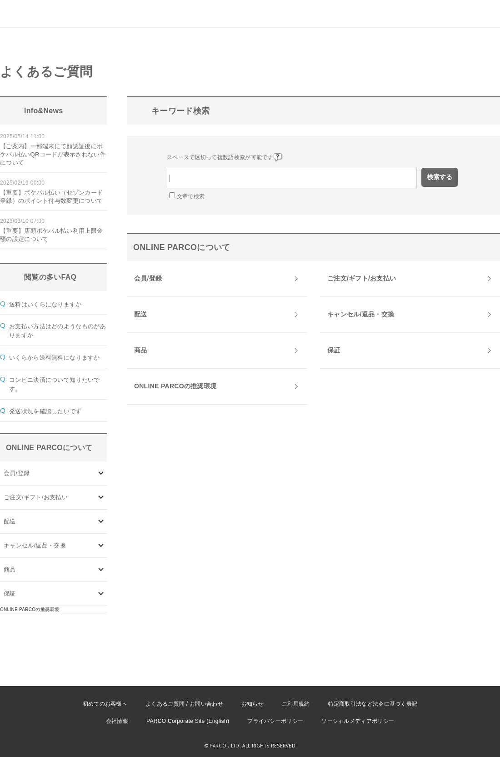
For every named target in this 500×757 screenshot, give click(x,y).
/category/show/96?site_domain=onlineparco (101, 593)
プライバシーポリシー (275, 721)
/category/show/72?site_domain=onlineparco (101, 521)
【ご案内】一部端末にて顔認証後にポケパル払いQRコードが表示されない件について (53, 154)
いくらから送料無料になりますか (54, 357)
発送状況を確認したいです (45, 411)
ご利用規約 (296, 704)
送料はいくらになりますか (45, 304)
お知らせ (252, 704)
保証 (10, 593)
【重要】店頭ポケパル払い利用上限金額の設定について (51, 234)
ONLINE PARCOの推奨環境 (29, 609)
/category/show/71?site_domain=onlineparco (101, 497)
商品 (10, 569)
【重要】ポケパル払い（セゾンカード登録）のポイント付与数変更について (51, 196)
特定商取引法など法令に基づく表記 (373, 704)
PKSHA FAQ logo (450, 742)
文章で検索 (191, 196)
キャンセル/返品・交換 (35, 545)
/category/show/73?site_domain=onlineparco (101, 545)
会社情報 (117, 721)
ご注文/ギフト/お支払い (36, 497)
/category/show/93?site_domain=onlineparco (101, 569)
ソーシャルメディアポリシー (357, 721)
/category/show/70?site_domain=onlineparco (101, 473)
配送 (10, 521)
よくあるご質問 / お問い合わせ (184, 704)
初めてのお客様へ (105, 704)
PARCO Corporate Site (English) (187, 721)
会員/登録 (17, 473)
